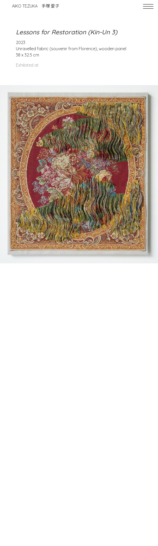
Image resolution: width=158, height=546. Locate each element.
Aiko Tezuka (35, 6)
